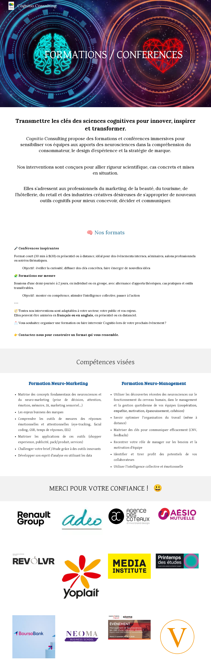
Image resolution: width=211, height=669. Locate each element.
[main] (113, 53)
